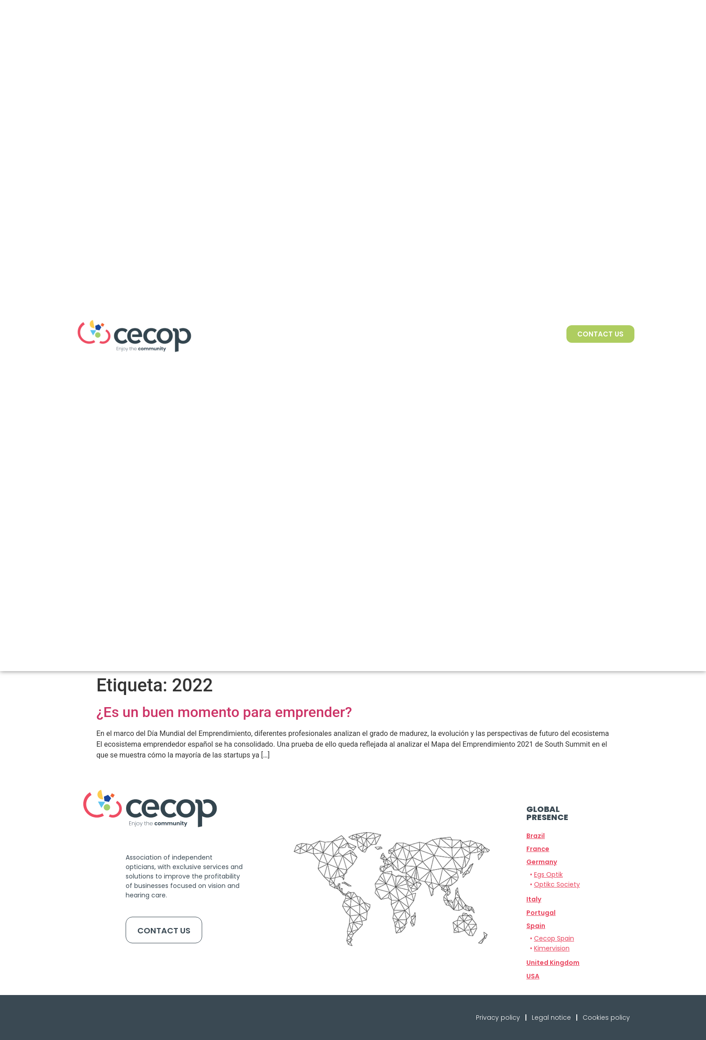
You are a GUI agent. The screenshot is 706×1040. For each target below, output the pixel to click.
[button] (541, 862)
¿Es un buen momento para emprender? (224, 712)
